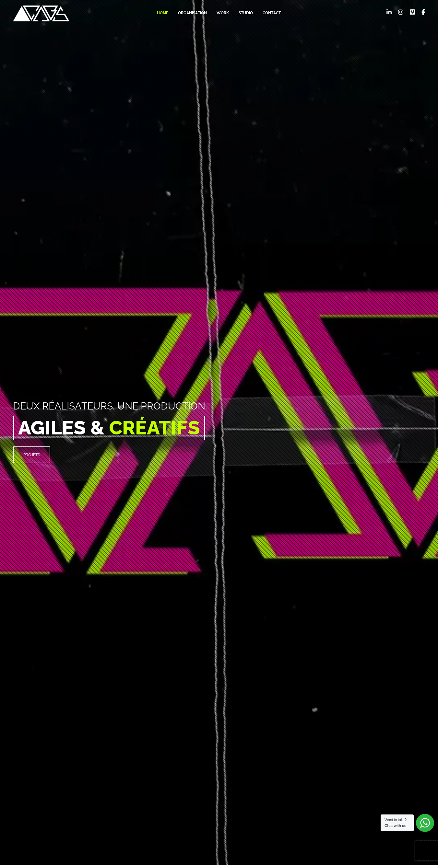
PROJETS (31, 455)
